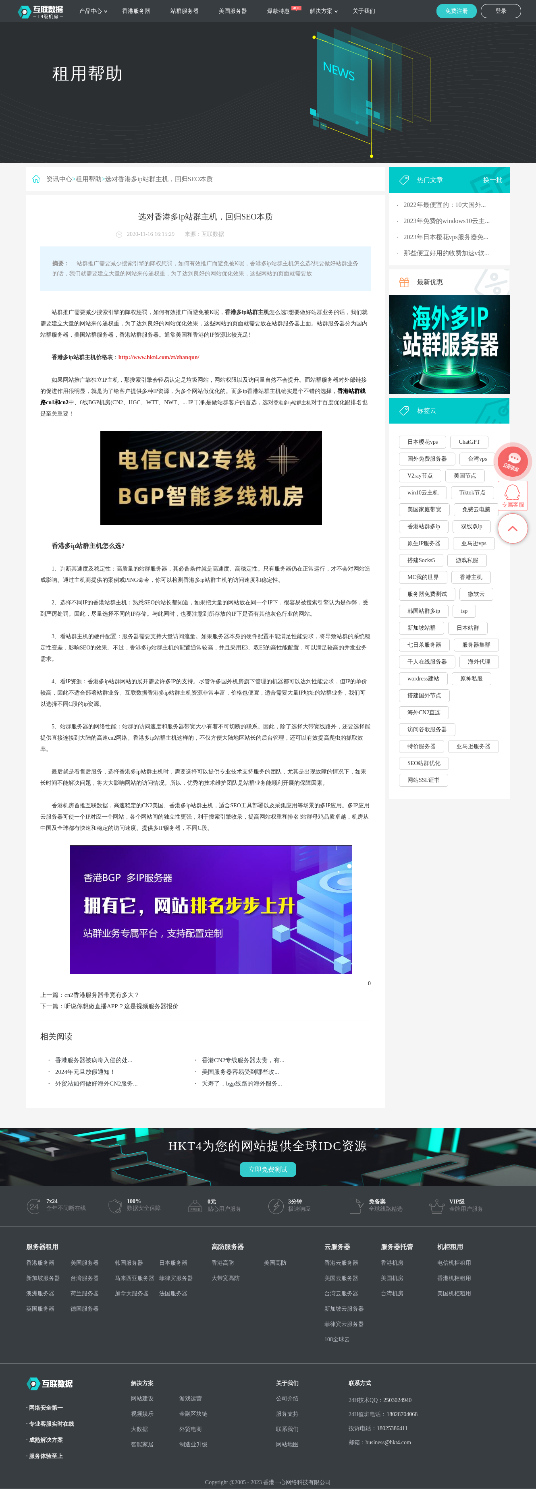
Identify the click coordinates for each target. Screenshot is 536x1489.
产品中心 (90, 11)
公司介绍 (287, 1399)
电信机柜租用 (454, 1263)
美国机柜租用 (454, 1293)
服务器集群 (476, 645)
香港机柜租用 (454, 1278)
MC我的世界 (423, 577)
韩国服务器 (129, 1263)
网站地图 (287, 1444)
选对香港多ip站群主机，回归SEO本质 (159, 179)
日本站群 (468, 628)
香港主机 (471, 577)
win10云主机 (422, 493)
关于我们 (364, 11)
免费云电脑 (476, 510)
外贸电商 (190, 1429)
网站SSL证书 (423, 780)
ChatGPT (469, 442)
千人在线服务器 (427, 662)
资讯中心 (59, 179)
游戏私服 (467, 560)
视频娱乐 (142, 1414)
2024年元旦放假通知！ (85, 1072)
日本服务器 (173, 1263)
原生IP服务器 (423, 543)
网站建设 (142, 1399)
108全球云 (337, 1339)
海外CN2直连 (423, 712)
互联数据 (213, 234)
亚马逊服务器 (473, 746)
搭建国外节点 (424, 696)
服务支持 (287, 1414)
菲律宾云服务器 (344, 1324)
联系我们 (287, 1429)
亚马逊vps (473, 543)
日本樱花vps (422, 442)
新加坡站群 (421, 628)
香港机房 (392, 1263)
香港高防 (223, 1263)
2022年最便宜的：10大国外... (445, 204)
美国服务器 (233, 11)
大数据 (139, 1429)
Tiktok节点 (472, 493)
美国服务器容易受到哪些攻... (240, 1072)
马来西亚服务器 (134, 1278)
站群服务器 (184, 11)
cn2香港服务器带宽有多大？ (102, 995)
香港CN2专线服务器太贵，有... (243, 1060)
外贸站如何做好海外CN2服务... (96, 1083)
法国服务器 (173, 1293)
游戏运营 (190, 1399)
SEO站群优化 (423, 763)
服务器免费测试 (427, 594)
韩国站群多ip (423, 611)
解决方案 (321, 11)
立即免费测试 (268, 1169)
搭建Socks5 (421, 560)
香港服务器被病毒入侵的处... (93, 1060)
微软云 (476, 594)
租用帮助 (89, 179)
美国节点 (465, 476)
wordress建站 (423, 679)
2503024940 (397, 1400)
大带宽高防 (226, 1278)
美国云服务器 (341, 1278)
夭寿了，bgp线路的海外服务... (242, 1083)
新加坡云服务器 (344, 1309)
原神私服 (471, 679)
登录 (501, 11)
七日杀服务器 (424, 645)
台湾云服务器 (341, 1293)
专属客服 (513, 505)
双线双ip (471, 526)
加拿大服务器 (132, 1293)
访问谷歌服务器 (427, 729)
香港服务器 (136, 11)
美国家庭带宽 (424, 510)
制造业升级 (193, 1444)
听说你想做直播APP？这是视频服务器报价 (121, 1006)
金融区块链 (193, 1414)
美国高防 (275, 1263)
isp (464, 611)
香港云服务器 (341, 1263)
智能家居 (142, 1444)
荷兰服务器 (85, 1293)
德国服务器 (85, 1309)
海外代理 (479, 662)
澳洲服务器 (40, 1293)
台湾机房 (392, 1293)
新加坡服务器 (43, 1278)
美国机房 (392, 1278)
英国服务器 (40, 1309)
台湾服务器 (85, 1278)
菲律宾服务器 (176, 1278)
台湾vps (477, 459)
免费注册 (456, 11)
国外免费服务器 (427, 459)
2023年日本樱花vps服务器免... (446, 237)
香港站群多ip (423, 526)
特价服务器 (421, 746)
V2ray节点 (420, 476)
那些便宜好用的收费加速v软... (446, 253)
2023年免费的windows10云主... (447, 220)
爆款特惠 (278, 11)
